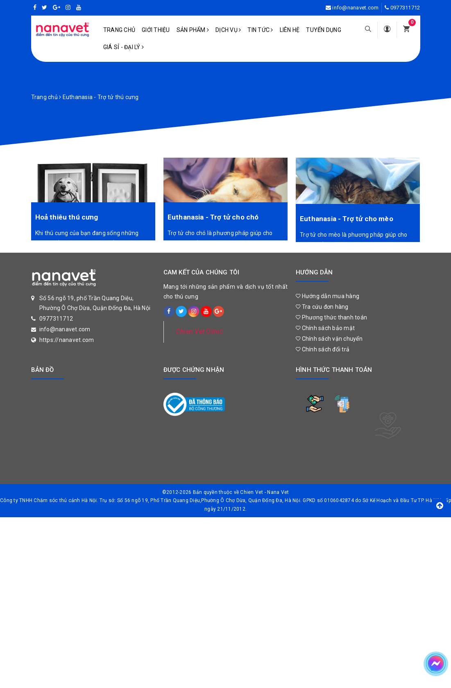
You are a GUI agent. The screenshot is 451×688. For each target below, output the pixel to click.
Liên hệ (290, 30)
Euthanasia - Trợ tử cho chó (213, 217)
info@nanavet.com (355, 8)
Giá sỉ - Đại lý (123, 47)
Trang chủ (119, 30)
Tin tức (260, 30)
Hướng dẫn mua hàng (327, 296)
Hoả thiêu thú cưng (66, 217)
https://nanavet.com (66, 340)
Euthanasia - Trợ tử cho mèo (346, 219)
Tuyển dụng (323, 30)
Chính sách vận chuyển (329, 338)
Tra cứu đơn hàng (322, 306)
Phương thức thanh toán (331, 317)
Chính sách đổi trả (322, 349)
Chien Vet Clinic (199, 331)
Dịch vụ (228, 30)
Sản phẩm (193, 30)
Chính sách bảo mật (325, 328)
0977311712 (405, 8)
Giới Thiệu (156, 30)
